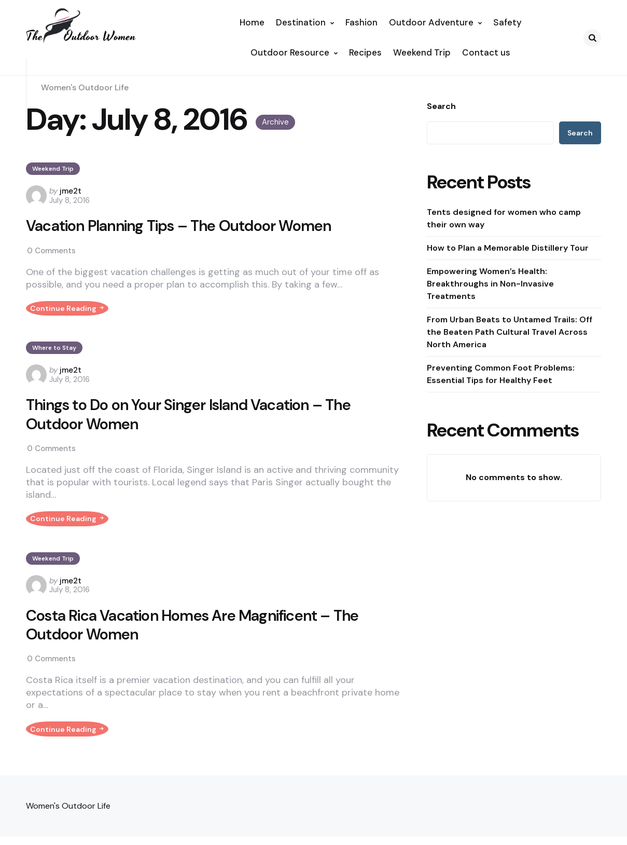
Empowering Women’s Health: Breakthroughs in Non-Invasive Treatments (490, 284)
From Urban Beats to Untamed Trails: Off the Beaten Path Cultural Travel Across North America (509, 332)
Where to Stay (54, 354)
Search (441, 106)
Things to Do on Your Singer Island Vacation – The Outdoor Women (193, 421)
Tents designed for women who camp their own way (504, 218)
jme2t (70, 191)
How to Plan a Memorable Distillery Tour (508, 247)
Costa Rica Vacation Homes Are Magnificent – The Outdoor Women (196, 639)
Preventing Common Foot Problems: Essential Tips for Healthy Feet (501, 374)
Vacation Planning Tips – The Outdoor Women (183, 226)
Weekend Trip (53, 169)
